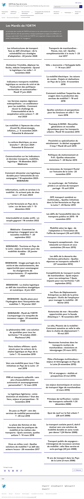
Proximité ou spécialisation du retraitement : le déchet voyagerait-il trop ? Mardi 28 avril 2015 (63, 143)
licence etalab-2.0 (31, 497)
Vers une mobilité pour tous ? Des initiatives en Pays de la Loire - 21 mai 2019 (22, 366)
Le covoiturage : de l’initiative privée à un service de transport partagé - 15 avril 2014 (63, 186)
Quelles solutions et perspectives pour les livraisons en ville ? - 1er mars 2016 (63, 112)
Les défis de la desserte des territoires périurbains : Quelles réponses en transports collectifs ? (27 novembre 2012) (63, 260)
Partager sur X (9, 470)
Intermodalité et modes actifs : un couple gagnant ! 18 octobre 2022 (22, 219)
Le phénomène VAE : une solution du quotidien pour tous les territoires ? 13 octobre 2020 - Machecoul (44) (22, 333)
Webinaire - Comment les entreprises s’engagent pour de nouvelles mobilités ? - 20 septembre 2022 (23, 233)
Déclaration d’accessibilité (51, 493)
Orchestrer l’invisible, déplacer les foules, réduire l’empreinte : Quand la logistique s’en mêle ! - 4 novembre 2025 (23, 69)
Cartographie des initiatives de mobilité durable (42, 12)
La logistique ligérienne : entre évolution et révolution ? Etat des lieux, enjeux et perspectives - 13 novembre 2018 (22, 398)
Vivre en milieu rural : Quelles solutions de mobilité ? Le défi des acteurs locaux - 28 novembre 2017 (23, 447)
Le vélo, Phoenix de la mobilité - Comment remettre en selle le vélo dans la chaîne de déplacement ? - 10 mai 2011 (63, 329)
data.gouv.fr (45, 489)
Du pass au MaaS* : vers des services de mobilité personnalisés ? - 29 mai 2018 (22, 413)
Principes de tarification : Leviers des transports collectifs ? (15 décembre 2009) (63, 401)
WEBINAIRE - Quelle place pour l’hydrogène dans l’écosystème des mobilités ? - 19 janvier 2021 (23, 301)
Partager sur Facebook (4, 470)
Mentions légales (25, 493)
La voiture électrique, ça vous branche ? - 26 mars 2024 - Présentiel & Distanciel (22, 145)
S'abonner (77, 470)
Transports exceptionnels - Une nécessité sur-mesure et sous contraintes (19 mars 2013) (63, 245)
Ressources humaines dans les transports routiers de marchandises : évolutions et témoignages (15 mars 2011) (63, 346)
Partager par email (17, 470)
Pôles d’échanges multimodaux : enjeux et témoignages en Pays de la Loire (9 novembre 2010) (63, 362)
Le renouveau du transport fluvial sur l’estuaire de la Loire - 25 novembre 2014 (63, 171)
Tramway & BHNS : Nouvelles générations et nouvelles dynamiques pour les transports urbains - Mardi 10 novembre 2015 (63, 128)
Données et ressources (56, 12)
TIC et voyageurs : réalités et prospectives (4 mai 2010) (63, 374)
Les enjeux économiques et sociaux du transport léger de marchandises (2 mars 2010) (63, 387)
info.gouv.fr (45, 486)
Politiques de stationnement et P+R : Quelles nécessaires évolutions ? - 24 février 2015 (63, 157)
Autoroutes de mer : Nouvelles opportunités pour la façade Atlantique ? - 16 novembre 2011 (63, 314)
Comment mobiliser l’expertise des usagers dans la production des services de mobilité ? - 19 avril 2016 (63, 97)
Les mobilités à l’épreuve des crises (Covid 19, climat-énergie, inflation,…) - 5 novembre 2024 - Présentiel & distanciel (23, 129)
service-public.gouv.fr (56, 486)
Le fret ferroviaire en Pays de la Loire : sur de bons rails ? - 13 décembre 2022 (23, 206)
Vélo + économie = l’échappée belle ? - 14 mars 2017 (63, 66)
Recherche (80, 6)
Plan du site (4, 493)
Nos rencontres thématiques (25, 12)
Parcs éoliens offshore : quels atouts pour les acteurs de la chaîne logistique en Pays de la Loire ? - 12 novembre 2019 (23, 350)
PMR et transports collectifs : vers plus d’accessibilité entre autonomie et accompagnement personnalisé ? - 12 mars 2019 (22, 381)
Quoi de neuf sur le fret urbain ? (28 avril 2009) (63, 414)
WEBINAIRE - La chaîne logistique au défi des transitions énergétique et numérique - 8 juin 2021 (23, 287)
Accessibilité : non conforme (37, 493)
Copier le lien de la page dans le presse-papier (21, 470)
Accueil (3, 17)
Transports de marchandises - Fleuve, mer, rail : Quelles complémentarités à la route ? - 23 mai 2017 (63, 52)
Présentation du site (5, 12)
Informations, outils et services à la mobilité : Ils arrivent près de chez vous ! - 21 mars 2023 (22, 192)
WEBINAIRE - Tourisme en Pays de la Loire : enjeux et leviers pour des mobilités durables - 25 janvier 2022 (23, 250)
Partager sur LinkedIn (13, 470)
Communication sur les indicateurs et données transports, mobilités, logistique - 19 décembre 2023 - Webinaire (23, 160)
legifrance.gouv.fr (69, 486)
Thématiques (68, 12)
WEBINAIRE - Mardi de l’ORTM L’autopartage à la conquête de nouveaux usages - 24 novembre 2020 (22, 317)
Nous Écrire (17, 493)
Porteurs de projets (78, 12)
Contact (79, 3)
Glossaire (11, 493)
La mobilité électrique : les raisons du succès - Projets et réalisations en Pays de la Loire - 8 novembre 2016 (63, 80)
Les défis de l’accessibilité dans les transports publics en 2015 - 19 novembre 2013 (63, 216)
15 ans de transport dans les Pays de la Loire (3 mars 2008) (63, 459)
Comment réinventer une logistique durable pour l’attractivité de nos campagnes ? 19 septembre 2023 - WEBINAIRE (22, 177)
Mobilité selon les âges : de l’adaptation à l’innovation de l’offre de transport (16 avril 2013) (63, 231)
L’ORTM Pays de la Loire (14, 12)
